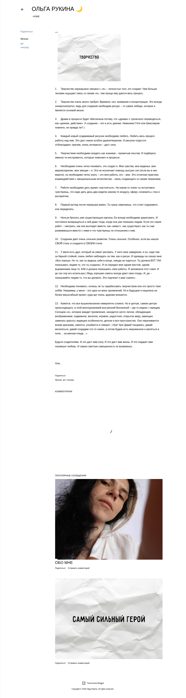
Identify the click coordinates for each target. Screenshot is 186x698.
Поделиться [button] (26, 31)
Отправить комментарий (78, 568)
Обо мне (64, 562)
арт (22, 43)
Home (36, 16)
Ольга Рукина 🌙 (57, 9)
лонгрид (24, 47)
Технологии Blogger (93, 683)
